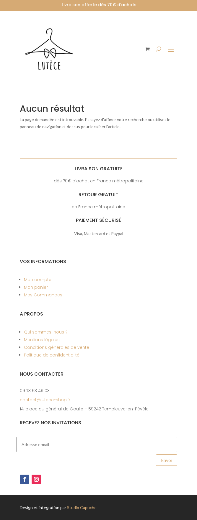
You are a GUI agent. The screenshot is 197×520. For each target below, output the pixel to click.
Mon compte (37, 280)
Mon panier (36, 287)
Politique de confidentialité (51, 355)
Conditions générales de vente (56, 347)
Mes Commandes (43, 295)
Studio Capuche (82, 507)
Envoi (166, 460)
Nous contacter (42, 374)
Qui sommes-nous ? (46, 332)
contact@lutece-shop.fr (45, 400)
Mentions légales (42, 340)
